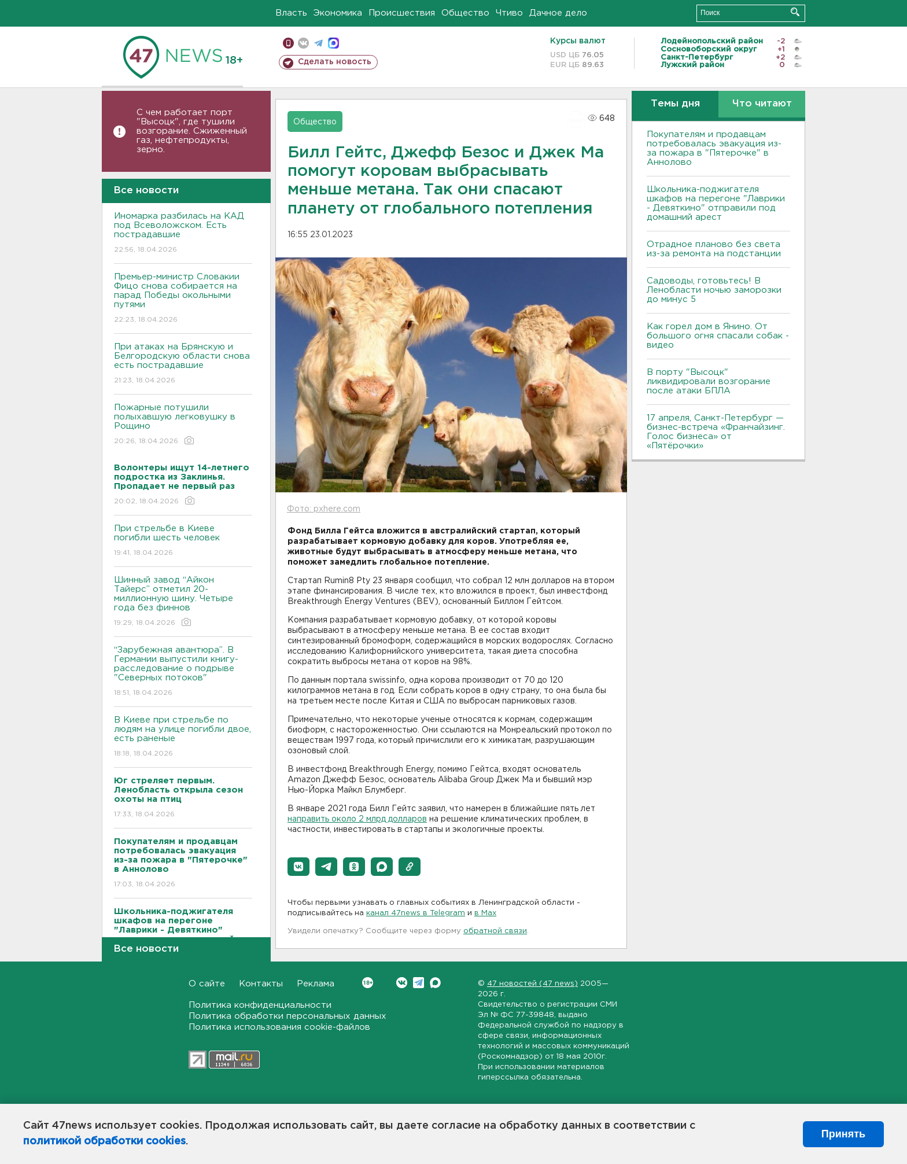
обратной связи (495, 931)
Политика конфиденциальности (260, 1005)
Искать (795, 12)
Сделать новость (334, 61)
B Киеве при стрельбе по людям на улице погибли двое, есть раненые (183, 737)
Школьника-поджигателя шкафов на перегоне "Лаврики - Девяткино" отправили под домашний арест (716, 203)
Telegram (418, 982)
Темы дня (675, 104)
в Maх (485, 913)
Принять (843, 1134)
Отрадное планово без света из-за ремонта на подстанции (714, 249)
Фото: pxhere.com (323, 509)
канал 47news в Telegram (415, 913)
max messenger (333, 43)
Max (435, 982)
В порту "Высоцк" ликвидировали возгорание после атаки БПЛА (708, 382)
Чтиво (509, 13)
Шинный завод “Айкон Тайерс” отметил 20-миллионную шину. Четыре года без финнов (183, 602)
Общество (465, 13)
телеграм (318, 43)
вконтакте (303, 43)
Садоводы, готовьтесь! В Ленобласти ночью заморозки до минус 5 (714, 290)
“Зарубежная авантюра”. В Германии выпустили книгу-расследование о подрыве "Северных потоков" (183, 672)
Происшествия (401, 13)
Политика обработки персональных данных (287, 1016)
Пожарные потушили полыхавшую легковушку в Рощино (183, 425)
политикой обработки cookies (104, 1141)
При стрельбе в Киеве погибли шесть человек (183, 541)
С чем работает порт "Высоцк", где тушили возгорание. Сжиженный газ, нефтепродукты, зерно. (192, 131)
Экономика (338, 13)
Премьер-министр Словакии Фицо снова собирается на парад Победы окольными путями (183, 299)
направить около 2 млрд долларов (357, 819)
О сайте (207, 984)
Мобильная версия (288, 43)
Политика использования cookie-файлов (279, 1027)
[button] (298, 866)
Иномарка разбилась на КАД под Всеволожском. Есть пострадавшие (183, 233)
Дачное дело (558, 13)
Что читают (762, 104)
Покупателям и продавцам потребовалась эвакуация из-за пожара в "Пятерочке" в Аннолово (714, 148)
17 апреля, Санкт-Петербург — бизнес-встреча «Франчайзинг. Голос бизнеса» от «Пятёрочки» (716, 432)
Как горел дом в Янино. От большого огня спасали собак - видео (718, 336)
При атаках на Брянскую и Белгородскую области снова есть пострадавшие (183, 364)
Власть (291, 13)
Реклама (315, 984)
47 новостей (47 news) (532, 984)
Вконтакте (367, 982)
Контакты (261, 984)
